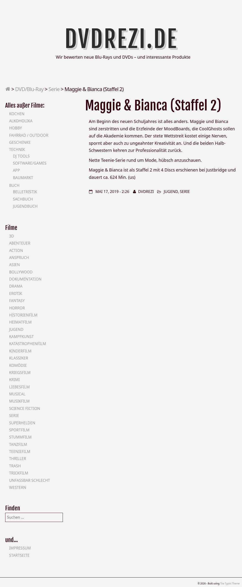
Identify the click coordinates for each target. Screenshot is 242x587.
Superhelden (22, 422)
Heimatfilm (20, 322)
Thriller (17, 458)
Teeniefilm (19, 451)
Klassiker (18, 358)
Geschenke (19, 142)
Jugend (171, 191)
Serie (54, 88)
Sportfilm (19, 430)
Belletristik (25, 191)
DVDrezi (146, 191)
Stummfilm (20, 437)
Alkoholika (20, 120)
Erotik (15, 293)
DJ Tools (21, 156)
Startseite (19, 555)
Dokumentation (25, 279)
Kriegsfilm (19, 372)
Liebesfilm (19, 387)
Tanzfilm (18, 444)
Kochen (16, 113)
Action (16, 250)
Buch (14, 185)
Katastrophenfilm (27, 343)
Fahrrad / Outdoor (28, 135)
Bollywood (21, 272)
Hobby (15, 128)
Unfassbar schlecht (29, 480)
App (16, 170)
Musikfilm (19, 401)
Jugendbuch (25, 206)
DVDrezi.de (121, 39)
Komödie (18, 365)
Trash (15, 466)
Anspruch (19, 257)
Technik (17, 149)
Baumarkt (23, 177)
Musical (17, 394)
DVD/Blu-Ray (29, 88)
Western (17, 487)
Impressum (20, 548)
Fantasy (17, 300)
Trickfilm (18, 473)
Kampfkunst (21, 336)
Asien (14, 264)
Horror (17, 308)
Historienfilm (23, 315)
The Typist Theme (230, 583)
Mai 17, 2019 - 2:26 (112, 191)
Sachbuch (23, 199)
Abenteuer (19, 243)
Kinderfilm (20, 351)
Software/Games (29, 163)
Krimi (14, 379)
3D (11, 236)
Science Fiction (24, 408)
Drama (15, 286)
